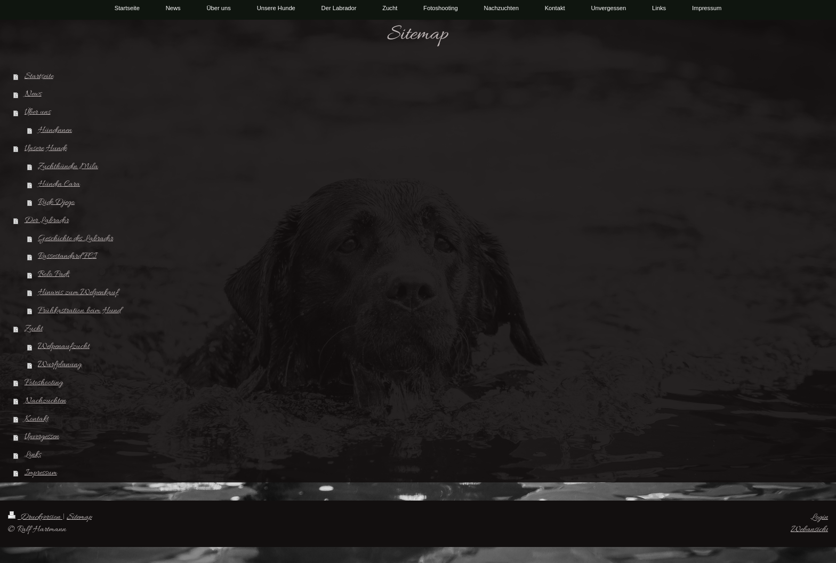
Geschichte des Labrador (75, 238)
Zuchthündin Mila (68, 166)
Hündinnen (55, 130)
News (33, 94)
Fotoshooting (44, 382)
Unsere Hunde (46, 148)
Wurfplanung (60, 364)
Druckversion (35, 517)
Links (33, 455)
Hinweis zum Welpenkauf (78, 292)
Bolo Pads (53, 274)
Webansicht (809, 529)
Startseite (39, 76)
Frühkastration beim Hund (79, 310)
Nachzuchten (45, 401)
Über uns (38, 112)
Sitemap (79, 517)
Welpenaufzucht (64, 346)
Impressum (41, 473)
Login (819, 517)
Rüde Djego (56, 202)
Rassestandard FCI (67, 256)
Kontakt (37, 419)
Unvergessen (42, 436)
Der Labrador (47, 220)
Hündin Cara (59, 184)
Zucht (34, 329)
